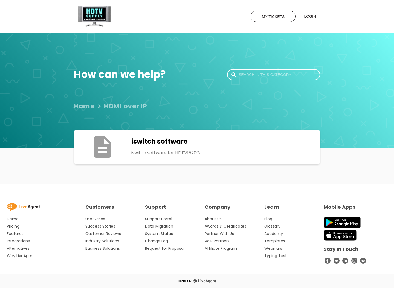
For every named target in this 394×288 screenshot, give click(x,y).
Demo (13, 219)
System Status (159, 233)
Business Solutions (102, 248)
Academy (273, 233)
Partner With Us (219, 233)
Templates (274, 241)
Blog (268, 219)
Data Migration (159, 226)
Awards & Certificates (225, 226)
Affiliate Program (221, 248)
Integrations (18, 241)
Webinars (273, 248)
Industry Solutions (102, 241)
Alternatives (18, 248)
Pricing (13, 226)
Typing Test (275, 255)
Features (15, 233)
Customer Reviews (103, 233)
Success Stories (100, 226)
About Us (213, 219)
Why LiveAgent (21, 255)
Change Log (156, 241)
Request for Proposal (164, 248)
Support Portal (158, 219)
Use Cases (95, 219)
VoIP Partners (217, 241)
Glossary (272, 226)
